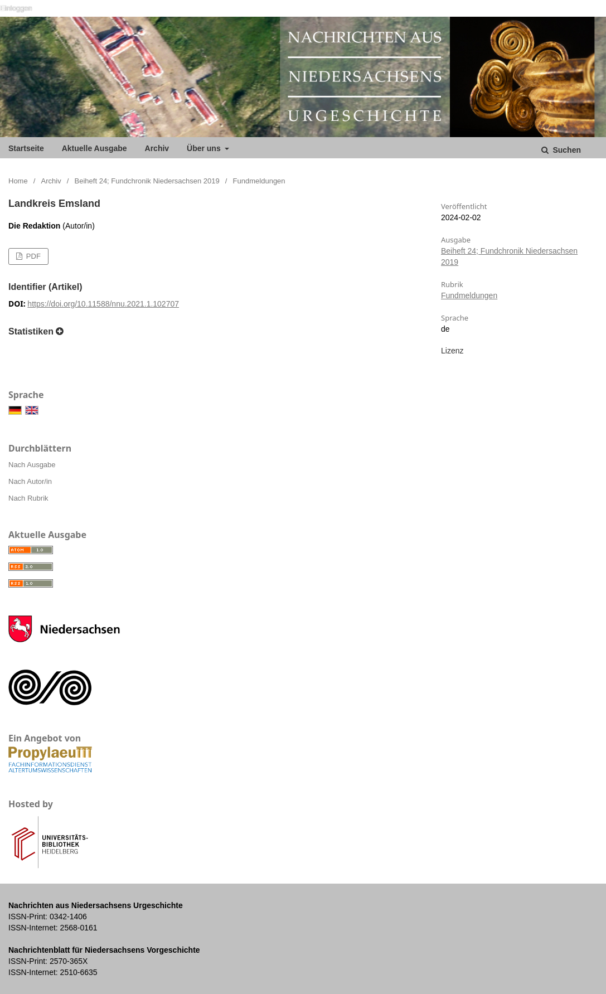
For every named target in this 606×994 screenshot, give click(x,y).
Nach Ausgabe (32, 464)
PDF (32, 256)
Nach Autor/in (30, 481)
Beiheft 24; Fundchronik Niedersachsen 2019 (147, 181)
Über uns (205, 148)
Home (18, 181)
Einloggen (16, 8)
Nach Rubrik (28, 498)
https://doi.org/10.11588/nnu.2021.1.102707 (103, 303)
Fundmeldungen (469, 295)
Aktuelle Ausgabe (94, 148)
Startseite (26, 148)
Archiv (157, 148)
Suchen (566, 150)
